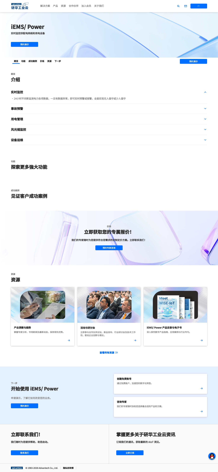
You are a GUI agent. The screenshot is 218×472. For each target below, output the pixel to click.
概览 (16, 61)
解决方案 (45, 6)
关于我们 (99, 6)
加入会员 (86, 6)
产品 (55, 6)
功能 (23, 61)
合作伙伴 (73, 6)
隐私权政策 (68, 467)
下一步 (57, 61)
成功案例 (32, 61)
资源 (63, 6)
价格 (42, 61)
